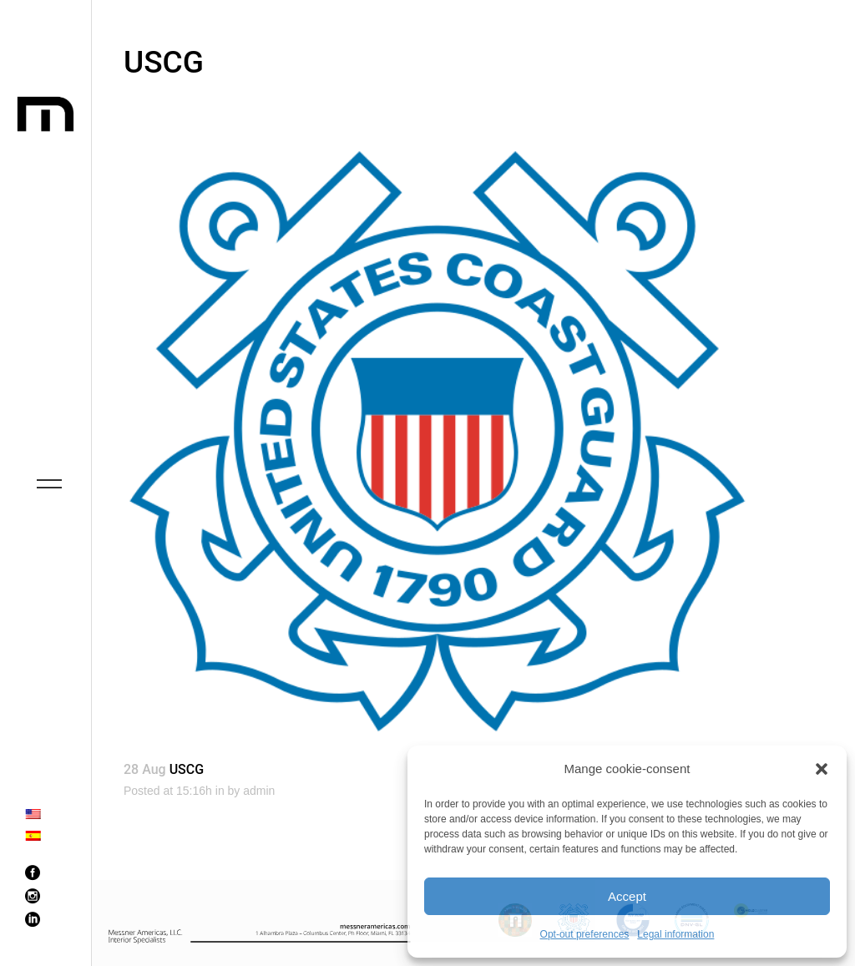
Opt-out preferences (585, 934)
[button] (821, 769)
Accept (627, 896)
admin (259, 790)
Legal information (675, 934)
